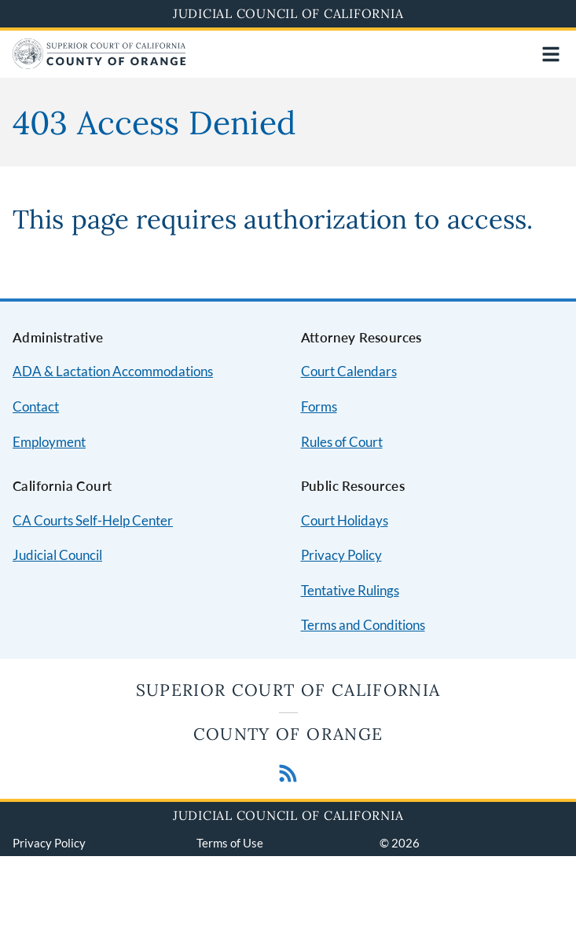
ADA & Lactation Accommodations (113, 371)
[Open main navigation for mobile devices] (551, 54)
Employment (49, 442)
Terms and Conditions (363, 625)
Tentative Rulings (350, 590)
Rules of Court (342, 442)
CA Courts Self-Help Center (93, 520)
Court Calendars (349, 371)
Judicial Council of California (288, 13)
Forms (319, 406)
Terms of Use (229, 843)
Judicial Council (57, 555)
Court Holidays (344, 520)
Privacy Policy (341, 555)
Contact (36, 406)
